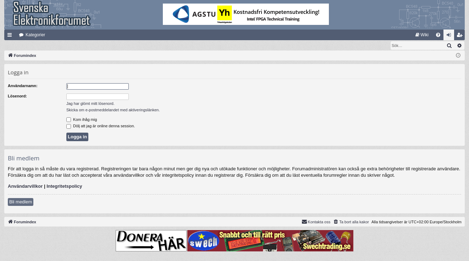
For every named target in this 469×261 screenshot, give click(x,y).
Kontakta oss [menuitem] (316, 221)
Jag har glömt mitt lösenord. (90, 104)
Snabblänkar (11, 36)
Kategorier (35, 34)
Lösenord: (17, 96)
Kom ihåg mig (81, 120)
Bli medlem (20, 202)
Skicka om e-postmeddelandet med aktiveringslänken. (113, 110)
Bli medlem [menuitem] (461, 36)
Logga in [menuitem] (450, 36)
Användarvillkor (25, 186)
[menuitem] (422, 35)
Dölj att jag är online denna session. (100, 126)
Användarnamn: (23, 86)
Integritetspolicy (64, 186)
